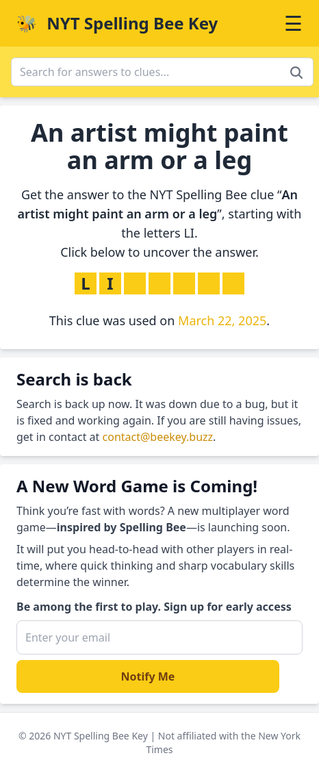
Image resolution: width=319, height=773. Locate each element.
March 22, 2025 (222, 320)
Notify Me (148, 676)
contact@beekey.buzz (158, 436)
